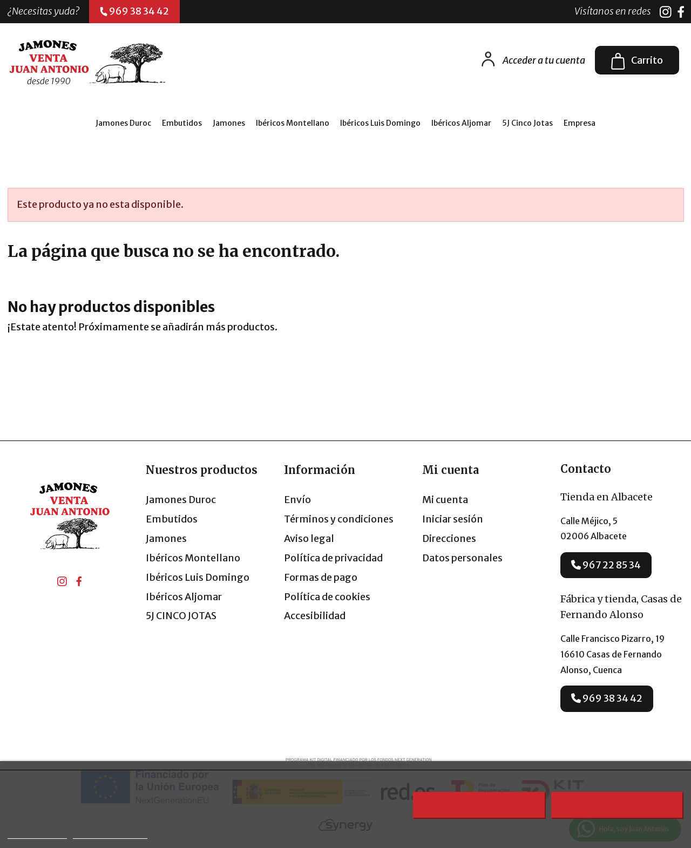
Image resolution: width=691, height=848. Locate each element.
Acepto (618, 805)
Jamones (166, 538)
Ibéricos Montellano (193, 558)
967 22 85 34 (606, 565)
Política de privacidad (333, 558)
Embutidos (172, 519)
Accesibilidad (315, 615)
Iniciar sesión (452, 519)
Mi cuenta (445, 499)
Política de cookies (327, 597)
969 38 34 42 (606, 698)
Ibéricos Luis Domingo (197, 577)
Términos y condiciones (339, 519)
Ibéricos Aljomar (184, 597)
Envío (297, 499)
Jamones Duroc (181, 499)
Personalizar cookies (110, 833)
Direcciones (449, 538)
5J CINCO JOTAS (181, 615)
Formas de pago (320, 577)
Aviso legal (309, 538)
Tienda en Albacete (606, 497)
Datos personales (462, 558)
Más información (37, 833)
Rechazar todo (479, 805)
